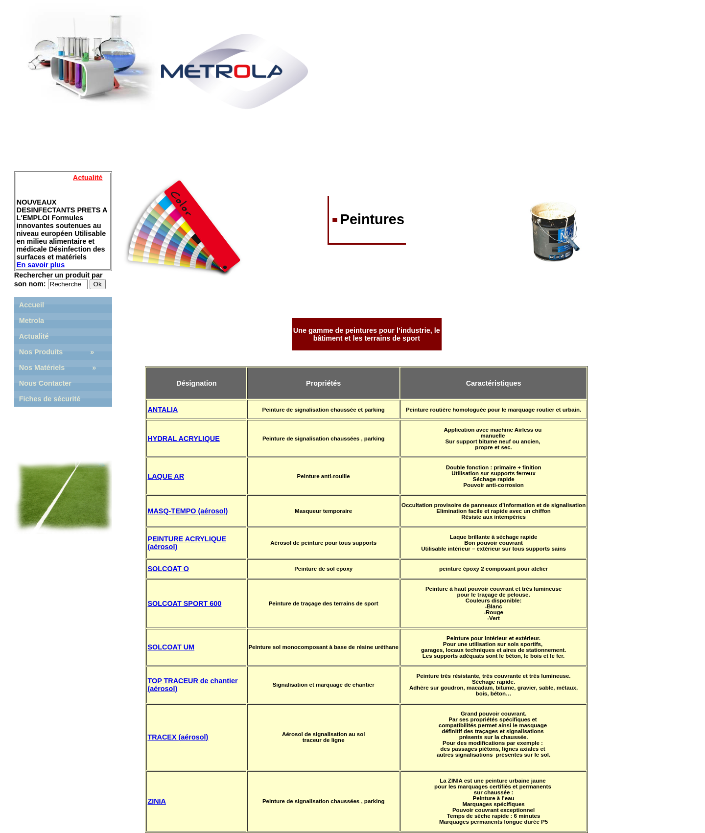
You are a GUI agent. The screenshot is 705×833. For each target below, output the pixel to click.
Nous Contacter (45, 383)
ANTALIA (162, 410)
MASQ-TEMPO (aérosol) (187, 511)
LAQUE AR (165, 476)
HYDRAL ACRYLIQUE (183, 438)
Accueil (31, 305)
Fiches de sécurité (50, 399)
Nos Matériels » (57, 367)
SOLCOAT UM (170, 647)
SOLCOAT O (167, 569)
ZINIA (156, 801)
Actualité (34, 336)
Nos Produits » (56, 352)
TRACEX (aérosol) (177, 737)
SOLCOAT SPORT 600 (184, 603)
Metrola (31, 320)
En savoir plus (41, 265)
